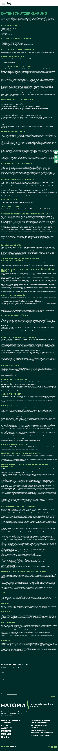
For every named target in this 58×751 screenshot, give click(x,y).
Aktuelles (6, 728)
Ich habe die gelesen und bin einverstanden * (15, 694)
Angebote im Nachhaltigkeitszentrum (42, 732)
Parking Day (34, 727)
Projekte (6, 725)
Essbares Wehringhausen (38, 730)
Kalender (6, 731)
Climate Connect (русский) (39, 725)
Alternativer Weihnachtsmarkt (40, 735)
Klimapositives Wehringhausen (40, 720)
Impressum (13, 746)
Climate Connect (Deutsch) (39, 722)
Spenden (5, 737)
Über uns (6, 734)
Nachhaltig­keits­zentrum (10, 721)
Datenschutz (5, 746)
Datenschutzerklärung (11, 694)
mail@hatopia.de (9, 715)
